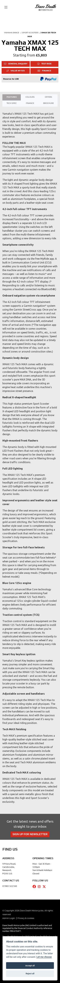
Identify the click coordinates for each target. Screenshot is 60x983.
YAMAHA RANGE (11, 33)
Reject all (30, 973)
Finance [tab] (30, 103)
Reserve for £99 (11, 79)
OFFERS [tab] (48, 97)
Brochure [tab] (48, 103)
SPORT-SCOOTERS (30, 33)
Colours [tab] (30, 97)
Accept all (30, 965)
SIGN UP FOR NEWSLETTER (29, 834)
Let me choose (44, 957)
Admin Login (8, 918)
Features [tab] (12, 97)
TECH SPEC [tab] (12, 103)
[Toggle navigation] (6, 7)
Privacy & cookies (25, 918)
